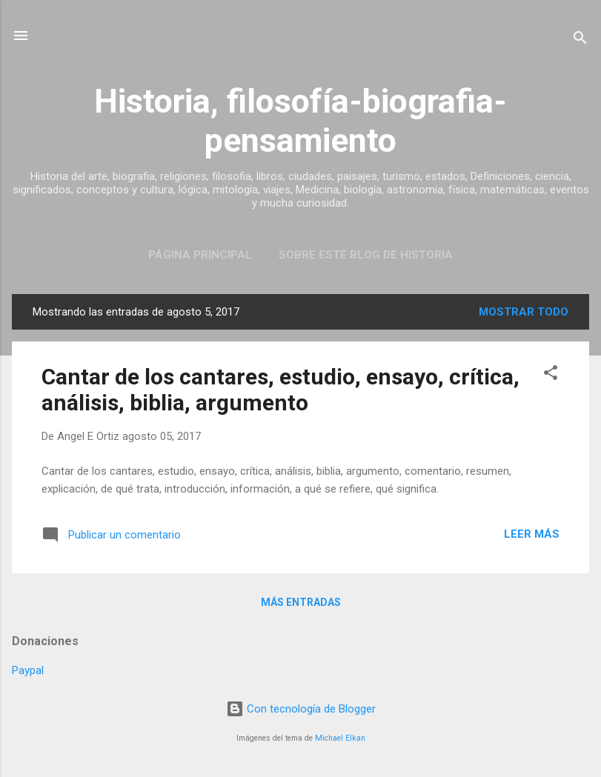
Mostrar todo (523, 312)
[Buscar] (580, 40)
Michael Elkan (340, 738)
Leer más (532, 534)
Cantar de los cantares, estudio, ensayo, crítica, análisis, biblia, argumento (280, 390)
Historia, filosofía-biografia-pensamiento (300, 120)
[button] (551, 375)
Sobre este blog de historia (366, 254)
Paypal (28, 670)
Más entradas (301, 602)
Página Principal (200, 254)
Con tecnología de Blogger (301, 709)
